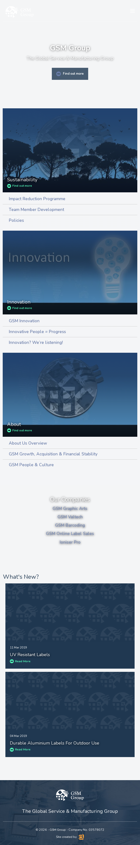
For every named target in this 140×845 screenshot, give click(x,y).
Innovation (18, 302)
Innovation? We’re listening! (36, 342)
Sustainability (22, 179)
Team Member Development (36, 209)
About (14, 424)
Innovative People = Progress (37, 332)
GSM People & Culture (31, 465)
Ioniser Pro (70, 542)
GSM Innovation (24, 321)
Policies (16, 220)
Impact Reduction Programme (37, 199)
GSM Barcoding (70, 525)
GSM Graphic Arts (70, 508)
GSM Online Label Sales (70, 533)
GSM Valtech (70, 517)
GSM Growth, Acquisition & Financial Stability (53, 454)
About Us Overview (28, 443)
